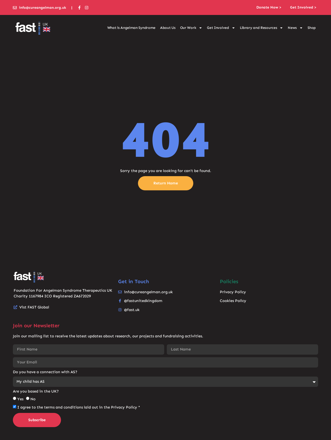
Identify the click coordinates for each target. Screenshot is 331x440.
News (295, 27)
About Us (168, 28)
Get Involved (221, 27)
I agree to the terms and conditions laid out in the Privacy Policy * (78, 407)
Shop (312, 28)
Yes (20, 399)
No (33, 399)
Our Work (191, 27)
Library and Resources (261, 27)
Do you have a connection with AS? (45, 372)
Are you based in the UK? (36, 391)
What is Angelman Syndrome (131, 28)
